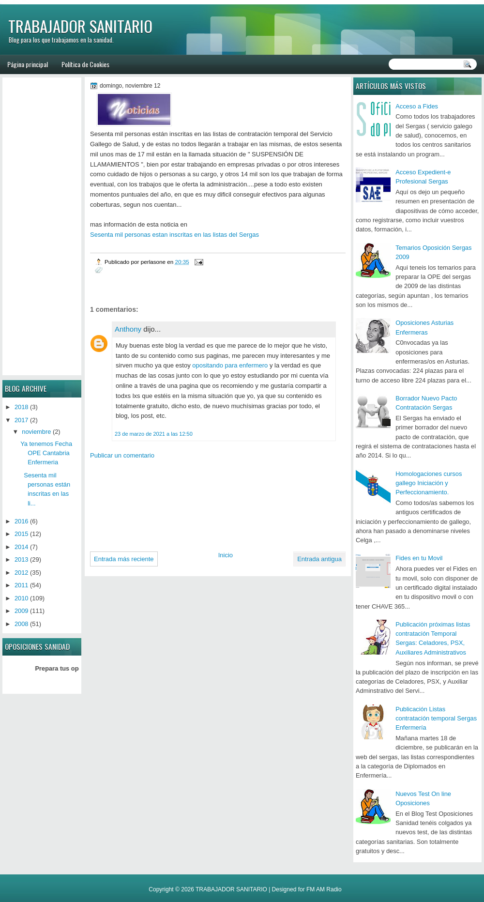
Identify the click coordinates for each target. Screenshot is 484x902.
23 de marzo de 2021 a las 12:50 (154, 434)
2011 (22, 585)
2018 (22, 407)
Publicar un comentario (122, 455)
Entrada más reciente (124, 559)
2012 (22, 572)
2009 (22, 610)
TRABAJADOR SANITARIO (80, 26)
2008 (22, 623)
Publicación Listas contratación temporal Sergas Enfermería (436, 718)
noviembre (36, 431)
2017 (22, 420)
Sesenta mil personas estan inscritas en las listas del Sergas (174, 234)
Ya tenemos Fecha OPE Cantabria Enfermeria (46, 453)
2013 (22, 559)
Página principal (27, 64)
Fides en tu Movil (418, 558)
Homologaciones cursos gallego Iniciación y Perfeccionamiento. (428, 483)
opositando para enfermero (230, 365)
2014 (22, 546)
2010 (22, 598)
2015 (22, 533)
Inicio (225, 555)
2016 (22, 521)
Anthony (128, 329)
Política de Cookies (85, 64)
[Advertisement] (136, 501)
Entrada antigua (319, 559)
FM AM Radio (324, 889)
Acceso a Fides (416, 106)
